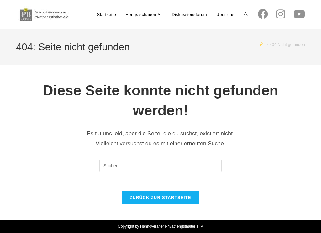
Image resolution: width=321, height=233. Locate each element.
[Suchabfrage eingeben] (160, 166)
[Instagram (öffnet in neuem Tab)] (281, 14)
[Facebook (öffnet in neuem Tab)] (263, 14)
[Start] (261, 44)
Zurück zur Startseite (160, 197)
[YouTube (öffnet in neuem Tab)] (299, 14)
